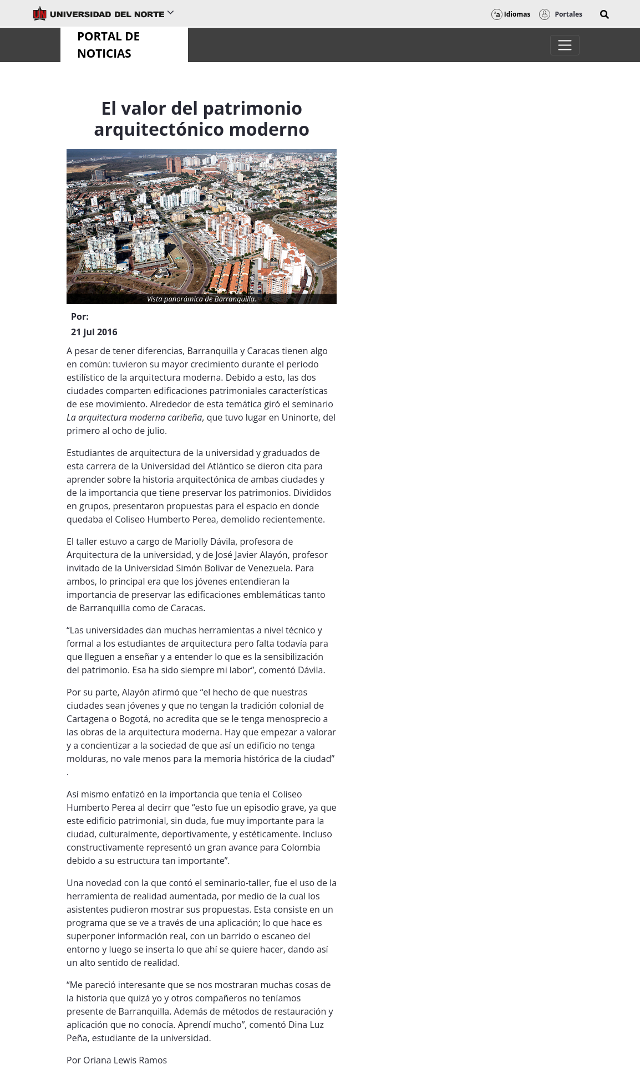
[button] (604, 14)
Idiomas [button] (511, 14)
